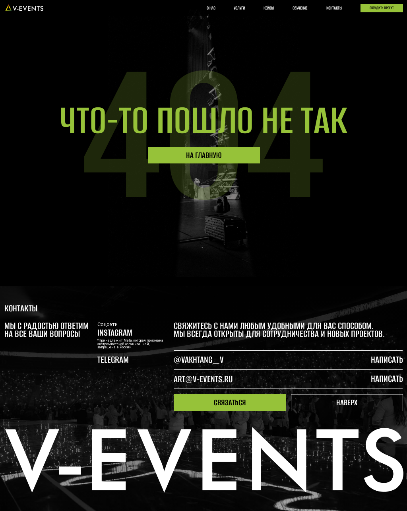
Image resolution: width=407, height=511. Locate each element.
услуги (239, 8)
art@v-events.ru (203, 379)
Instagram (114, 332)
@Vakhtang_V (199, 360)
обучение (300, 8)
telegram (113, 360)
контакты (334, 8)
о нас (211, 8)
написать (387, 379)
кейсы (269, 8)
